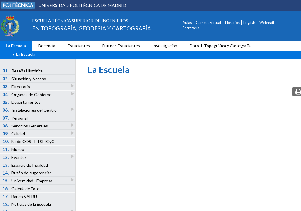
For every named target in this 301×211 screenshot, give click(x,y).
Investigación (164, 45)
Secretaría (191, 28)
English (249, 23)
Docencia (46, 45)
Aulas (187, 23)
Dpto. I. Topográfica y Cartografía (220, 45)
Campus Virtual (208, 23)
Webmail (266, 23)
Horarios (232, 23)
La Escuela (16, 45)
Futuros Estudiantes (121, 45)
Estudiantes (79, 45)
